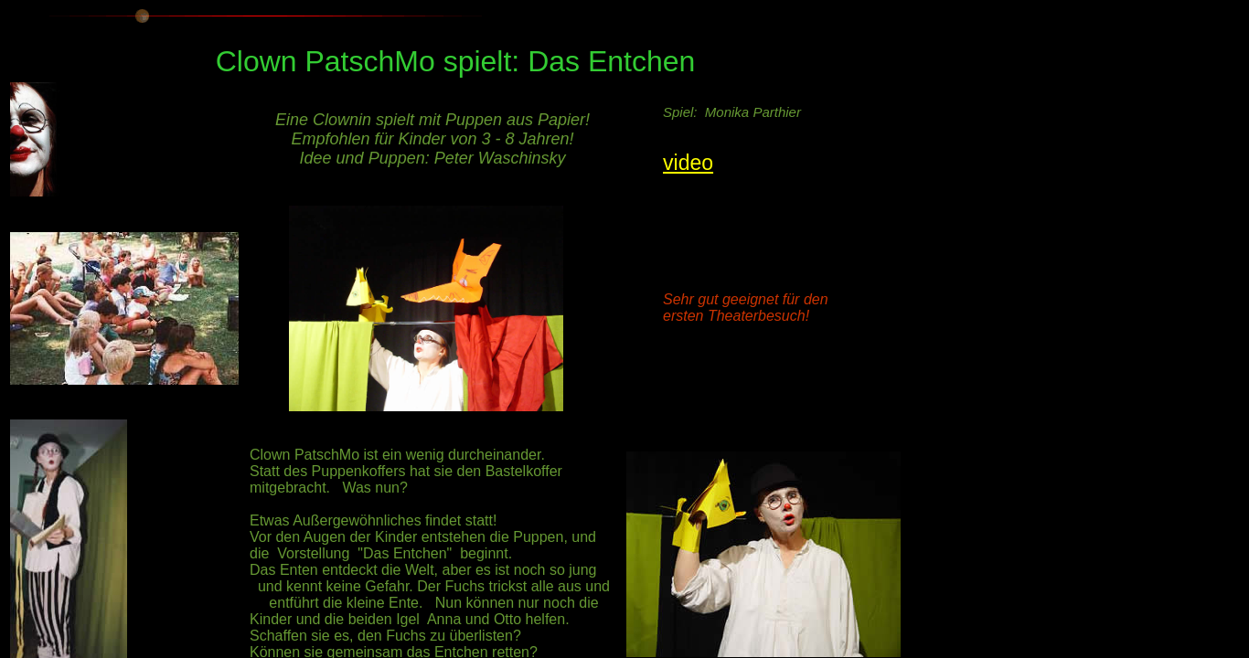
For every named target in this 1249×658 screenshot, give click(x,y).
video (688, 163)
